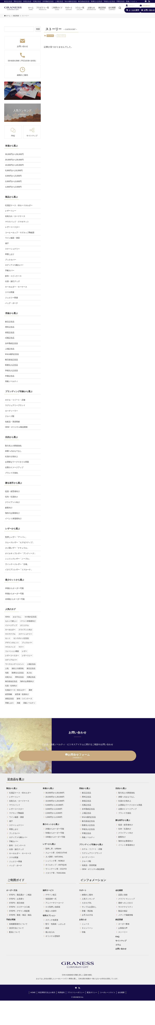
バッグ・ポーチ (11, 303)
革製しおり (9, 254)
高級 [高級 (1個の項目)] (18, 703)
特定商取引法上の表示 (46, 992)
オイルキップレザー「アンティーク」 (20, 553)
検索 (38, 29)
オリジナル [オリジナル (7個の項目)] (24, 625)
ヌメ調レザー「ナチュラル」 (17, 548)
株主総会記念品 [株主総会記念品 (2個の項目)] (11, 681)
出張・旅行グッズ (12, 281)
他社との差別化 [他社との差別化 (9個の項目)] (18, 668)
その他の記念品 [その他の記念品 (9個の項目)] (30, 617)
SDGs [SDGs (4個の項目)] (7, 617)
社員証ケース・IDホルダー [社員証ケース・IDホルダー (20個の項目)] (15, 690)
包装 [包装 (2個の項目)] (7, 673)
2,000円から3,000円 (13, 181)
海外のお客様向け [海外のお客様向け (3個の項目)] (27, 681)
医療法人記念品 (11, 365)
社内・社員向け (11, 497)
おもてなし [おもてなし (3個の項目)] (17, 617)
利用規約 (61, 992)
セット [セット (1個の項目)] (7, 638)
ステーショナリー (12, 249)
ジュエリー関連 (11, 298)
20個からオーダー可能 (14, 588)
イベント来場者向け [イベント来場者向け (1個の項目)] (28, 621)
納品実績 (50, 35)
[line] (145, 1)
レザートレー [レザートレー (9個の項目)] (27, 655)
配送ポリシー (92, 992)
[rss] (149, 1)
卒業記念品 (9, 376)
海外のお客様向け (12, 513)
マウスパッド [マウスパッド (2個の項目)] (10, 647)
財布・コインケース (13, 276)
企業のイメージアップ (14, 467)
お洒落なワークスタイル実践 (17, 462)
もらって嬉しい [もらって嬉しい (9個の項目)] (11, 621)
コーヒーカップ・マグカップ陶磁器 (19, 232)
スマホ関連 (9, 292)
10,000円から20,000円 (14, 165)
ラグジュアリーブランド (15, 405)
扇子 (7, 243)
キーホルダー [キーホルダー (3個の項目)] (10, 630)
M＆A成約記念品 (12, 354)
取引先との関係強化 (13, 446)
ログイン (131, 6)
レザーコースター (12, 227)
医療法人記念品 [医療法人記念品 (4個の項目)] (18, 673)
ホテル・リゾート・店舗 (15, 400)
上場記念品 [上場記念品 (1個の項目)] (31, 664)
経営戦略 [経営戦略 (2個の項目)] (8, 694)
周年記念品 (9, 327)
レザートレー (10, 211)
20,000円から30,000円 (14, 160)
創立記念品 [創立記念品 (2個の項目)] (31, 668)
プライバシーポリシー (75, 992)
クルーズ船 (9, 416)
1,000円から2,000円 (13, 187)
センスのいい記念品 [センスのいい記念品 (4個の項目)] (21, 638)
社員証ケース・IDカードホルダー (19, 205)
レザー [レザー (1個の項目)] (24, 651)
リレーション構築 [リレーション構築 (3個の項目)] (12, 651)
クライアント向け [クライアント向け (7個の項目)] (25, 630)
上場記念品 (9, 349)
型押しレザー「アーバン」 (16, 537)
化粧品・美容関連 (12, 422)
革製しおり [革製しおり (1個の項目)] (9, 703)
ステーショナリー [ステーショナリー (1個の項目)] (25, 634)
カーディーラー (11, 411)
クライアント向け (12, 502)
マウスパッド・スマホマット (17, 222)
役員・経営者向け (12, 491)
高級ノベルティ (11, 381)
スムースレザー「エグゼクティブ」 (19, 542)
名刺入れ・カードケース (15, 216)
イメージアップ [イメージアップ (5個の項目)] (11, 625)
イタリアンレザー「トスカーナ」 (19, 570)
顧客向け (8, 508)
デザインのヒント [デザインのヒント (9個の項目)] (12, 643)
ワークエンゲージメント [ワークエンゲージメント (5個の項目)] (14, 664)
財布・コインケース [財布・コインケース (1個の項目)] (24, 699)
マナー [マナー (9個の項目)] (21, 647)
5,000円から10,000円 (14, 170)
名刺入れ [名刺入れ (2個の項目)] (8, 677)
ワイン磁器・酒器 (12, 238)
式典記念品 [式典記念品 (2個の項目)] (31, 677)
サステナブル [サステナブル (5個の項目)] (10, 634)
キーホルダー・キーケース (16, 287)
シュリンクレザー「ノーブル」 (18, 559)
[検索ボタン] (120, 8)
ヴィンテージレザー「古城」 (17, 564)
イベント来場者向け (13, 518)
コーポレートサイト (107, 992)
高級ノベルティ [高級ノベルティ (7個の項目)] (29, 703)
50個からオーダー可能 (14, 594)
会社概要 (121, 992)
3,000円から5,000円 (13, 176)
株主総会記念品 (11, 360)
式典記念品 (9, 338)
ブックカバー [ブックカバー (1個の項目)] (27, 643)
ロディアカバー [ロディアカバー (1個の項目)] (11, 660)
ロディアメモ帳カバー (14, 265)
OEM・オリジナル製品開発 (16, 427)
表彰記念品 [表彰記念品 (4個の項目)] (9, 699)
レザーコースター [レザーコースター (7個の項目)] (12, 655)
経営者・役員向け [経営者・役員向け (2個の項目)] (22, 694)
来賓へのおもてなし (13, 451)
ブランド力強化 (11, 473)
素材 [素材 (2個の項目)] (30, 690)
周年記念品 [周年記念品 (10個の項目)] (19, 677)
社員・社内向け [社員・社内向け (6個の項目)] (11, 686)
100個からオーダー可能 (15, 599)
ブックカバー (10, 260)
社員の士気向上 (11, 456)
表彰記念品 (9, 332)
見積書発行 (146, 6)
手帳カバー (9, 270)
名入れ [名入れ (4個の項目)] (29, 673)
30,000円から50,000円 (14, 154)
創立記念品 (9, 322)
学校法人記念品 (11, 370)
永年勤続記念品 (11, 343)
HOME (33, 992)
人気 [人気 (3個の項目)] (7, 668)
